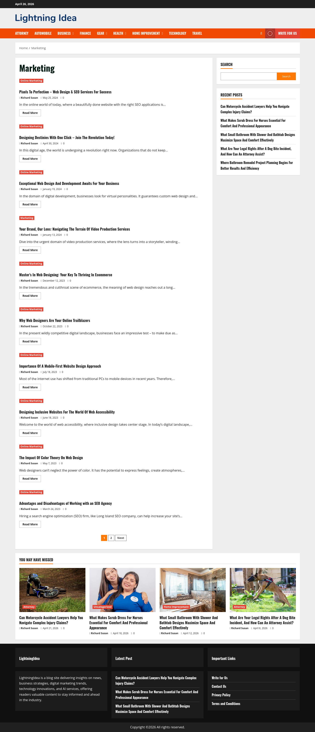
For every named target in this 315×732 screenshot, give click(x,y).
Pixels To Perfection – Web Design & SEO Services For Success (80, 91)
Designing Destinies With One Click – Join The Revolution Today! (82, 136)
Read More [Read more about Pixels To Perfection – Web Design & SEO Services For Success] (32, 113)
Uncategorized (103, 607)
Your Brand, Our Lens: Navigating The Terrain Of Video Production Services (93, 228)
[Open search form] (261, 33)
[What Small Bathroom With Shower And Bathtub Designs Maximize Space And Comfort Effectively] (193, 590)
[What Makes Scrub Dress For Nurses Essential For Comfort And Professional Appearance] (122, 590)
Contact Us (219, 686)
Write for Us (220, 677)
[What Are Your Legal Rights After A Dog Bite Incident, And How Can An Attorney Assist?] (263, 590)
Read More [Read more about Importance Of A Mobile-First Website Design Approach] (32, 388)
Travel (197, 33)
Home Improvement (146, 33)
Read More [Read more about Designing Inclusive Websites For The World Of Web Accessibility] (32, 433)
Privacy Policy (221, 694)
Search (227, 64)
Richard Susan (29, 97)
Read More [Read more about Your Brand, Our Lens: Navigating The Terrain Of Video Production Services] (32, 251)
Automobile (43, 33)
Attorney (21, 33)
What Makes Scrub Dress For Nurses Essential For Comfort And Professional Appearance (118, 622)
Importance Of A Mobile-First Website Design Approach (73, 365)
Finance (85, 33)
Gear (100, 33)
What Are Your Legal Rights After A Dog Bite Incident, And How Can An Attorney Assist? (262, 620)
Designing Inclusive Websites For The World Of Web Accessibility (83, 411)
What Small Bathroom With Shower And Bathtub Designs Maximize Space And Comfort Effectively (189, 622)
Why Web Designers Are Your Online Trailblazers (66, 319)
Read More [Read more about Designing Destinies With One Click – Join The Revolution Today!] (32, 159)
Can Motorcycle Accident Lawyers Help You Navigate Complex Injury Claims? (51, 620)
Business (64, 33)
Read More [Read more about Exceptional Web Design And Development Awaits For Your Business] (32, 205)
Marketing (27, 218)
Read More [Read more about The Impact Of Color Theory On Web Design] (32, 479)
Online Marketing (31, 80)
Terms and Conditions (226, 703)
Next (120, 538)
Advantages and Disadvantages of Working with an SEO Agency (81, 502)
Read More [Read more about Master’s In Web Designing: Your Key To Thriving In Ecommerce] (32, 296)
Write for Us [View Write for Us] (281, 33)
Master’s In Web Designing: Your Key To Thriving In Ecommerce (81, 274)
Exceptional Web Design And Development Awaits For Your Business (86, 182)
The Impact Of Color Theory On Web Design (61, 457)
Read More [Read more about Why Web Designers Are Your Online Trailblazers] (32, 342)
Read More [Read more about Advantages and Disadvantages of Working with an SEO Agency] (32, 525)
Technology (177, 33)
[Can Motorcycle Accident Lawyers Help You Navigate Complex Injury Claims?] (52, 590)
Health (118, 33)
